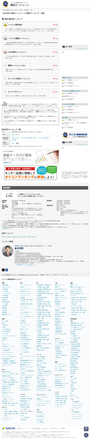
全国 (65, 402)
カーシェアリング (25, 325)
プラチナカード (77, 408)
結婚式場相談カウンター (61, 383)
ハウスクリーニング (25, 293)
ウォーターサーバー (25, 285)
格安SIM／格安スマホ (76, 291)
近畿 (13, 382)
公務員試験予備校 (41, 386)
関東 (66, 396)
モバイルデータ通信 (75, 289)
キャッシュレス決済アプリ (9, 356)
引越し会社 (23, 323)
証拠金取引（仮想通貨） (10, 363)
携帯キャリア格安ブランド (77, 287)
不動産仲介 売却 (6, 371)
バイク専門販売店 (26, 348)
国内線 (23, 407)
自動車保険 (5, 285)
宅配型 (23, 320)
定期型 (78, 344)
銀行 (4, 327)
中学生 (44, 343)
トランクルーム (24, 314)
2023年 (9, 237)
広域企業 (73, 304)
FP (38, 367)
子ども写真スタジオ (25, 362)
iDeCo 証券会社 (6, 331)
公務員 (39, 375)
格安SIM (73, 293)
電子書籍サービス (25, 364)
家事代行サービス (25, 291)
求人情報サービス (60, 316)
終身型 (73, 344)
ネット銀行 (5, 333)
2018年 (34, 237)
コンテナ (23, 318)
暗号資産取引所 (6, 359)
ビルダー (5, 409)
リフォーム (5, 394)
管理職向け (59, 353)
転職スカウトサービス (61, 297)
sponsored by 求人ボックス (82, 48)
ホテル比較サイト (25, 402)
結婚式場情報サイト (60, 385)
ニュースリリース (26, 428)
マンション (6, 374)
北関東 (10, 411)
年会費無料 (6, 350)
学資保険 (4, 312)
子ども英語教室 (41, 356)
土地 (16, 374)
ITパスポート (46, 375)
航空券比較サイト (25, 400)
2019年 (29, 237)
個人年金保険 (74, 369)
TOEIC (40, 371)
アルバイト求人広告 (60, 334)
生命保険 (4, 306)
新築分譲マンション (7, 401)
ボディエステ (58, 368)
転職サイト (58, 293)
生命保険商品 (74, 348)
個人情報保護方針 (36, 428)
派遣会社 (57, 310)
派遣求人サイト (59, 314)
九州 (16, 382)
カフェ (22, 358)
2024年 (4, 237)
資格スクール (40, 377)
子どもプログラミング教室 (44, 390)
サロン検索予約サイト (61, 370)
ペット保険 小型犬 (75, 338)
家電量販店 (40, 412)
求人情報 (62, 428)
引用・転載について (54, 428)
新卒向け (58, 357)
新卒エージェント (60, 325)
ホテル (22, 415)
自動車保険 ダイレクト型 (77, 323)
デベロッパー (7, 420)
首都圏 (5, 382)
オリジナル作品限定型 (27, 371)
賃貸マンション (6, 390)
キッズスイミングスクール (43, 403)
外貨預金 (4, 338)
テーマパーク (58, 406)
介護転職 (57, 304)
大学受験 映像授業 (42, 297)
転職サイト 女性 (59, 295)
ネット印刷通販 (59, 343)
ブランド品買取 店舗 (25, 377)
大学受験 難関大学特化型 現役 (45, 293)
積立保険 (72, 373)
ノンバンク (11, 346)
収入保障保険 (75, 352)
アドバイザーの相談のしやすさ (28, 137)
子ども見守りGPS (25, 390)
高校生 (39, 343)
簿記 (42, 369)
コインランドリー (25, 295)
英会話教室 (40, 361)
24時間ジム (40, 399)
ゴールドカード (7, 354)
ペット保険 (5, 304)
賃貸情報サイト (6, 388)
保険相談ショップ (7, 314)
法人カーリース (59, 340)
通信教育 (39, 341)
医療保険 (4, 308)
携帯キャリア (74, 285)
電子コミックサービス (26, 367)
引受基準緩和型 (75, 346)
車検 (21, 354)
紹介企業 (14, 139)
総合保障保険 (74, 367)
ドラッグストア (41, 414)
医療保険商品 (74, 342)
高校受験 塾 (40, 299)
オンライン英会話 (41, 363)
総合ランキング (15, 134)
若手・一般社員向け (61, 355)
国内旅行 (23, 398)
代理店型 (5, 289)
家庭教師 (39, 346)
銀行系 (5, 346)
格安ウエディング (60, 379)
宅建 (39, 369)
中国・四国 (15, 413)
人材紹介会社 (58, 328)
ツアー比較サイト (25, 409)
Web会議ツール (59, 347)
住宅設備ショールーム (8, 392)
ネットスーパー (24, 306)
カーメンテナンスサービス (27, 356)
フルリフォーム (7, 397)
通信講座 (39, 365)
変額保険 (72, 371)
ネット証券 (5, 321)
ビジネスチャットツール (61, 345)
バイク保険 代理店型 (76, 329)
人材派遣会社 (58, 331)
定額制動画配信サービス (27, 360)
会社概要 (19, 428)
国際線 (28, 407)
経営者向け (59, 351)
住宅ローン (5, 340)
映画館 (57, 394)
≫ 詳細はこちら (6, 228)
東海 (9, 382)
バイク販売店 (23, 346)
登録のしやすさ (15, 137)
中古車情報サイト (25, 335)
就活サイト (58, 287)
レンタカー (23, 327)
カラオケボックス (60, 404)
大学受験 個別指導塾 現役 (44, 289)
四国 (72, 302)
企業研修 (57, 349)
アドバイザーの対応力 (43, 137)
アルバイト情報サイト (61, 291)
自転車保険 (5, 297)
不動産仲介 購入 (6, 376)
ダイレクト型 (7, 287)
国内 (22, 413)
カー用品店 (40, 420)
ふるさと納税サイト (25, 312)
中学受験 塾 (40, 320)
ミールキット (23, 302)
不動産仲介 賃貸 (6, 386)
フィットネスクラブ (42, 397)
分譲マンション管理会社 (8, 380)
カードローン (5, 344)
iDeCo (72, 387)
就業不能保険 (74, 359)
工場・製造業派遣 (60, 312)
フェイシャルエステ (60, 366)
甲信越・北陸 (46, 304)
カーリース (23, 331)
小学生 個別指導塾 (42, 337)
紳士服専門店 (40, 416)
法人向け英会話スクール (43, 388)
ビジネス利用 (25, 417)
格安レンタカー (24, 329)
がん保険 (4, 310)
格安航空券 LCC (24, 405)
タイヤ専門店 (40, 422)
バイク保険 (5, 291)
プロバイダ (73, 295)
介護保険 (72, 365)
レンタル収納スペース (27, 316)
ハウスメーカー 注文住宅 (8, 405)
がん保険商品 (74, 354)
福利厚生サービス (25, 385)
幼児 (39, 359)
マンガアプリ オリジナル (27, 375)
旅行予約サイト (24, 396)
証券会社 (5, 325)
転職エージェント (60, 299)
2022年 (14, 237)
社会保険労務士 (47, 371)
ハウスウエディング (60, 377)
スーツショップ (41, 418)
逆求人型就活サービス (61, 289)
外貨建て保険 (74, 363)
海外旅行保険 (5, 302)
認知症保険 (73, 361)
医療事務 (43, 367)
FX (3, 342)
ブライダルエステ (60, 364)
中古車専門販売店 (26, 339)
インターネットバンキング (9, 335)
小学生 (49, 343)
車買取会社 (23, 333)
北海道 (39, 302)
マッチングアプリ (60, 387)
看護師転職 (58, 302)
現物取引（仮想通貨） (9, 361)
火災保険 (4, 299)
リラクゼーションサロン (43, 401)
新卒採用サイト (59, 322)
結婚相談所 (58, 381)
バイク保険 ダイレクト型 (77, 327)
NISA (3, 323)
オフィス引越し (24, 379)
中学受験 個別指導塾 (42, 325)
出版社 (23, 373)
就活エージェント (60, 285)
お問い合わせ (45, 428)
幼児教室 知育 (40, 350)
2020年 (24, 237)
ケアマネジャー (48, 373)
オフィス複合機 (24, 383)
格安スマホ (80, 293)
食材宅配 (22, 297)
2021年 (19, 237)
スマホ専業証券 (6, 329)
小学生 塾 (39, 333)
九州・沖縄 (41, 308)
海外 (26, 413)
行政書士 (40, 373)
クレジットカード (7, 348)
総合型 (23, 369)
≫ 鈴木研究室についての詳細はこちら (25, 265)
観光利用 (23, 419)
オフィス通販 (23, 381)
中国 (85, 299)
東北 (6, 411)
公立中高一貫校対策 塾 (43, 329)
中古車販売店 (23, 337)
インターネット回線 (75, 306)
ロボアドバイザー (7, 365)
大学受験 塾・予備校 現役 (44, 285)
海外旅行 (29, 398)
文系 (13, 143)
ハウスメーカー (7, 417)
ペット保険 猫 (74, 340)
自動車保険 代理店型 (76, 325)
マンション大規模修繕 (8, 384)
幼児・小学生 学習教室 (43, 348)
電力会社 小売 (24, 388)
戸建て (12, 374)
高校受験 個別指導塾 (42, 310)
